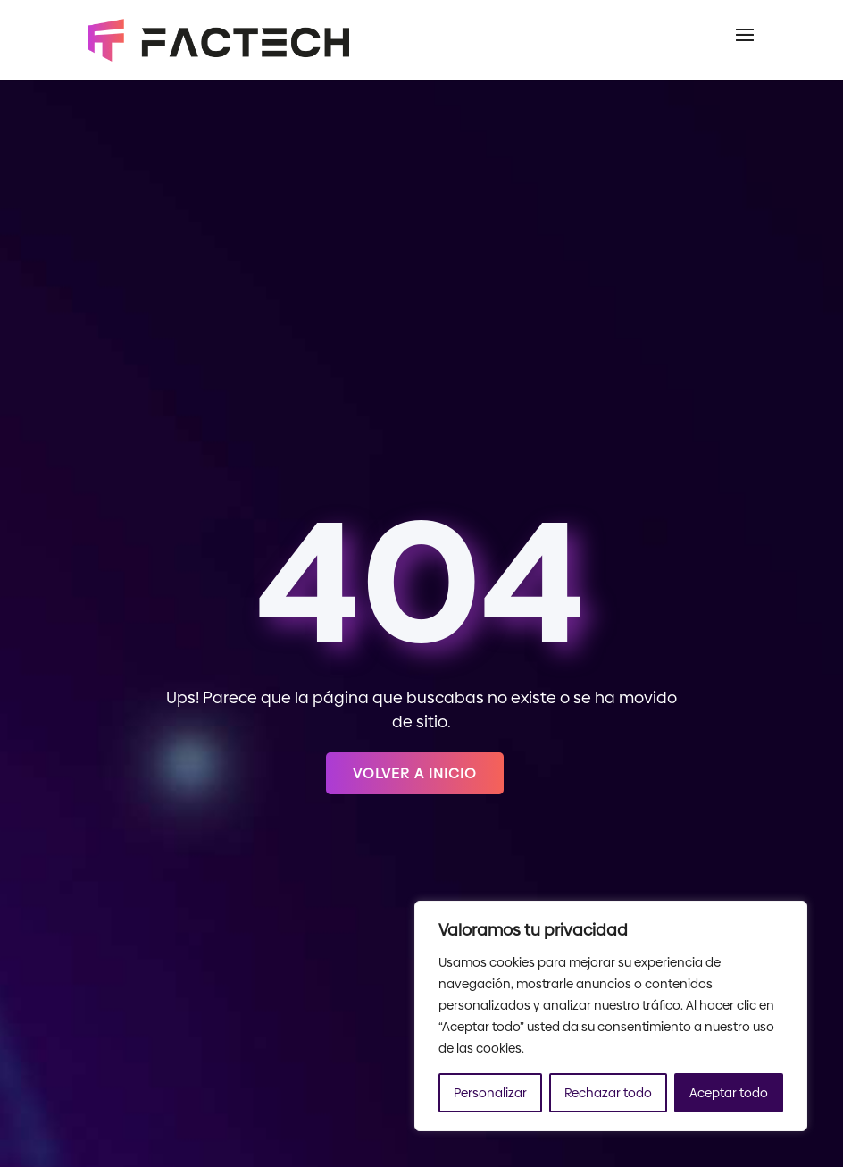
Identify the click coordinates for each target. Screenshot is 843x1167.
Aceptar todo (728, 1093)
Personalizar (490, 1093)
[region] (610, 1016)
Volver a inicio (415, 773)
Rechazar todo (608, 1093)
